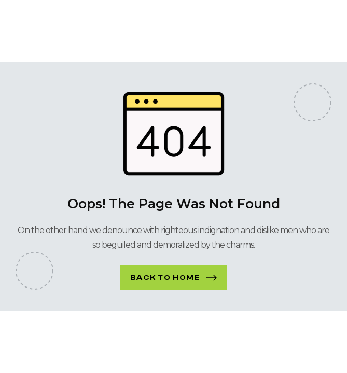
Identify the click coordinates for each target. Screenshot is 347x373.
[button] (173, 277)
